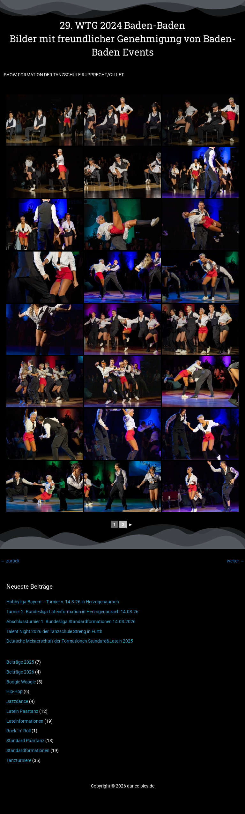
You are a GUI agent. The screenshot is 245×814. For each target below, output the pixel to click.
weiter (235, 560)
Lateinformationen (24, 721)
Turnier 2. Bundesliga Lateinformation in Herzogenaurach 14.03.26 (72, 611)
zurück (10, 560)
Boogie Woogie (21, 681)
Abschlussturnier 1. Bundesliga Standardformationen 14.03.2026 (71, 621)
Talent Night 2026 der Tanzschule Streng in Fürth (54, 631)
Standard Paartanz (25, 740)
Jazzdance (17, 701)
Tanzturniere (18, 760)
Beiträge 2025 (20, 662)
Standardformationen (27, 750)
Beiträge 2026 (20, 672)
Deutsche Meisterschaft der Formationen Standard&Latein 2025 (69, 641)
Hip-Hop (14, 691)
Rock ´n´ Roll (18, 730)
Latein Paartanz (22, 711)
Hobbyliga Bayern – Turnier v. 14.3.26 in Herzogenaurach (62, 601)
